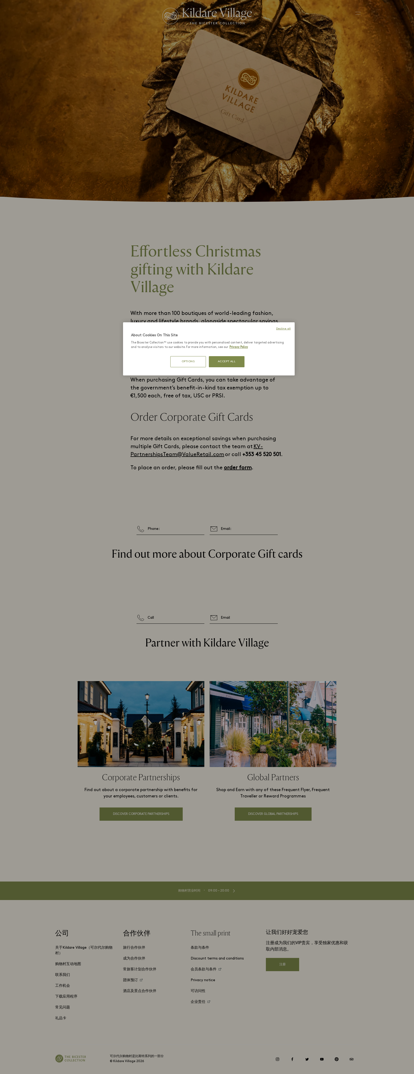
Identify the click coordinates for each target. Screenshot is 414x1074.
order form (238, 468)
